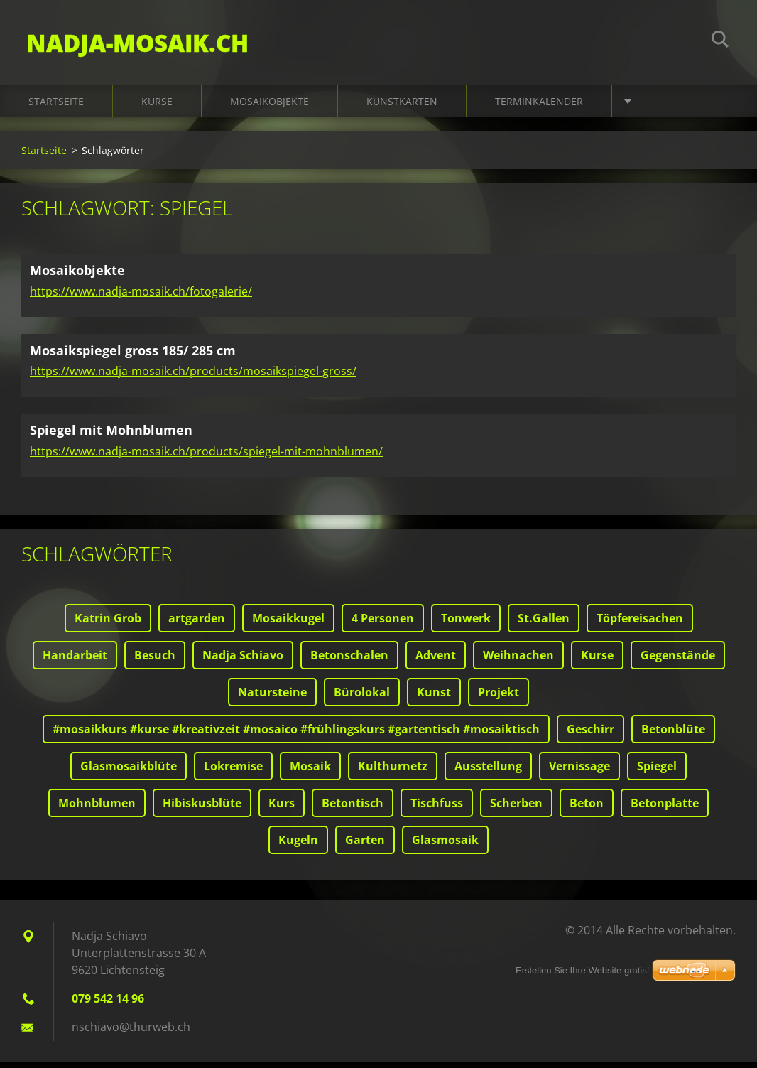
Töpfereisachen (640, 624)
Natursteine (272, 698)
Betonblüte (673, 735)
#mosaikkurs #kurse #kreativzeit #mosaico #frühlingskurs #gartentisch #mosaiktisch (296, 735)
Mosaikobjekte (269, 107)
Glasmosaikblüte (128, 772)
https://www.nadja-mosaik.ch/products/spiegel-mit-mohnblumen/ (206, 457)
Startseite (56, 107)
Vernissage (579, 772)
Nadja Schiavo (242, 661)
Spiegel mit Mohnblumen (111, 436)
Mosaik (310, 772)
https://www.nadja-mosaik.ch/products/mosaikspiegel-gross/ (193, 377)
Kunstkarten (401, 107)
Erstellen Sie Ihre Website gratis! (582, 970)
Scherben (516, 808)
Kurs (281, 808)
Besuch (154, 661)
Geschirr (590, 735)
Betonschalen (349, 661)
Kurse (157, 107)
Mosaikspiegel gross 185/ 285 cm (133, 356)
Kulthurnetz (392, 772)
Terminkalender (539, 107)
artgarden (196, 624)
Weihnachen (518, 661)
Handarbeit (75, 661)
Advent (435, 661)
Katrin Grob (108, 624)
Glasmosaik (445, 845)
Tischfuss (436, 808)
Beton (587, 808)
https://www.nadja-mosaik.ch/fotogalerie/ (141, 297)
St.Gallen (544, 624)
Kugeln (298, 845)
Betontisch (352, 808)
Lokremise (233, 772)
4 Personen (383, 624)
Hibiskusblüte (202, 808)
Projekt (498, 698)
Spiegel (657, 772)
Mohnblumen (97, 808)
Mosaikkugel (288, 624)
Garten (365, 845)
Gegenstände (678, 661)
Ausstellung (488, 772)
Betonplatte (665, 808)
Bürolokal (362, 698)
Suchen (720, 41)
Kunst (434, 698)
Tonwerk (466, 624)
